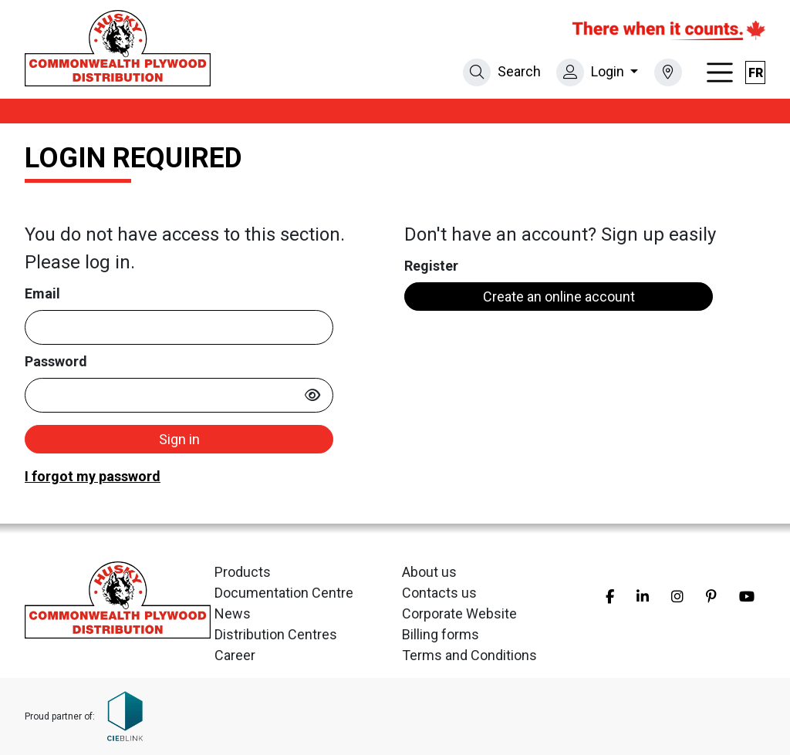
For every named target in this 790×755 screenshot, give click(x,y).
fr (755, 73)
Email (42, 293)
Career (234, 655)
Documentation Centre (283, 593)
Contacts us (439, 593)
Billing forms (440, 634)
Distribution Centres (275, 634)
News (232, 613)
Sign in (179, 439)
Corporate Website (459, 613)
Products (242, 572)
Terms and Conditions (469, 655)
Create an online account (559, 296)
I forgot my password (92, 476)
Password (56, 361)
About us (429, 572)
